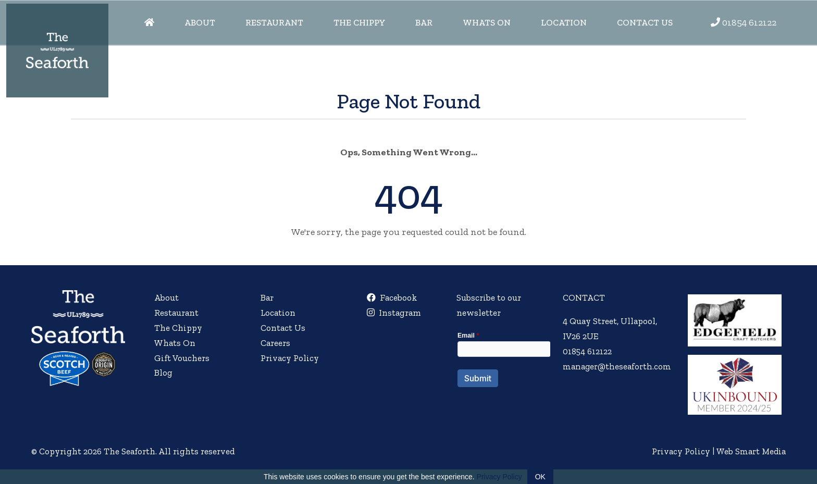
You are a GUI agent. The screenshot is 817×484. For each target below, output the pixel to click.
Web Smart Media (750, 451)
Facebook (391, 297)
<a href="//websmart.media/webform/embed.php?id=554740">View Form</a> (503, 366)
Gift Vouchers (181, 358)
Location (564, 22)
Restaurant (274, 22)
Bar (423, 22)
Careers (275, 343)
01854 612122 (749, 22)
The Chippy (359, 22)
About (199, 22)
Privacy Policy (290, 358)
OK (540, 477)
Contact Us (645, 22)
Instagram (393, 312)
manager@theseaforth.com (616, 366)
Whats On (487, 22)
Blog (163, 372)
